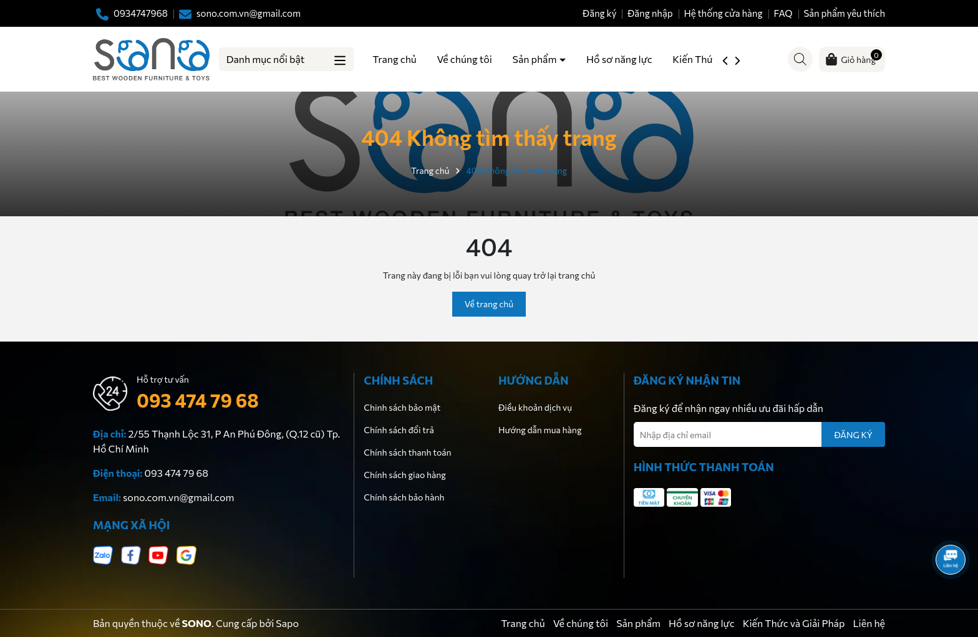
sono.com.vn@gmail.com (178, 497)
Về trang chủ (489, 304)
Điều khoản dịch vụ (535, 407)
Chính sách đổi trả (398, 429)
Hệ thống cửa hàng (723, 13)
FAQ (782, 13)
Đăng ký (599, 13)
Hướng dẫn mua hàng (539, 429)
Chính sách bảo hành (404, 497)
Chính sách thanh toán (407, 452)
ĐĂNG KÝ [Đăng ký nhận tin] (853, 434)
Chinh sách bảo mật (402, 407)
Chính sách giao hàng (405, 474)
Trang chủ (394, 59)
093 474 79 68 (198, 399)
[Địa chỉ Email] (759, 434)
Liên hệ (869, 623)
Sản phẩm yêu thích (844, 13)
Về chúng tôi (464, 59)
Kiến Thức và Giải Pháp (794, 623)
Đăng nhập (649, 13)
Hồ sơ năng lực (619, 59)
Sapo (287, 623)
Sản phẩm (536, 59)
